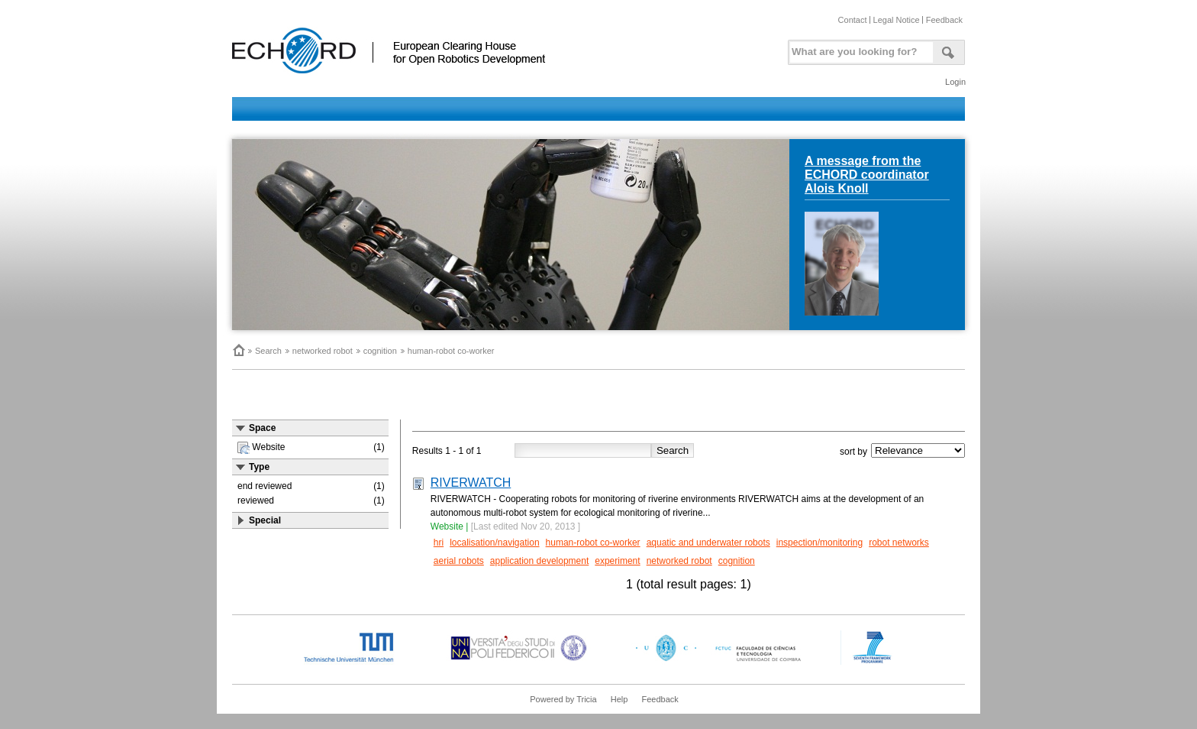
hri (439, 542)
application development (539, 561)
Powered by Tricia (563, 699)
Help (619, 699)
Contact (852, 19)
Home (238, 350)
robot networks (899, 542)
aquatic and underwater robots (708, 542)
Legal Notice (896, 19)
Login (955, 81)
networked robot (322, 350)
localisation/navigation (494, 542)
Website (447, 526)
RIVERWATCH (471, 482)
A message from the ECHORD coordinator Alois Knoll (867, 174)
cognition (380, 350)
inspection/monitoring (819, 542)
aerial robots (459, 561)
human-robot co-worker (451, 350)
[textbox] (859, 48)
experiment (617, 561)
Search (268, 350)
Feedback (944, 19)
